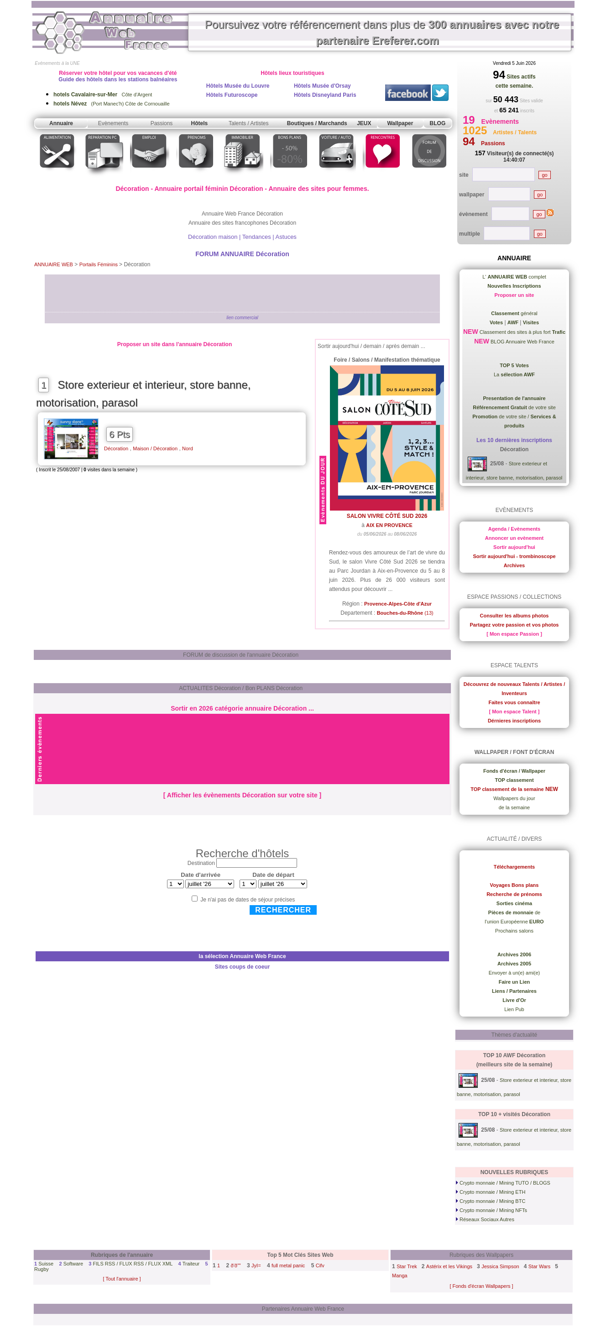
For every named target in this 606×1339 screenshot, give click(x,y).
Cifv (320, 1265)
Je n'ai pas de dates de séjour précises (247, 899)
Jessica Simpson (500, 1266)
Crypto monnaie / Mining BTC (490, 1201)
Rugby (41, 1269)
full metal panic (288, 1265)
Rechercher (283, 910)
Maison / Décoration (155, 448)
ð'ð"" (236, 1265)
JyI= (256, 1265)
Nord (187, 448)
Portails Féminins (99, 264)
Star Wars (539, 1266)
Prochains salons (514, 930)
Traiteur (191, 1263)
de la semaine (514, 807)
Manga (399, 1275)
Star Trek (407, 1266)
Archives (514, 565)
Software (73, 1263)
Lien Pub (514, 1009)
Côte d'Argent (102, 94)
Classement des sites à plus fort (521, 332)
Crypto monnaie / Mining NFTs (491, 1210)
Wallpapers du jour (514, 798)
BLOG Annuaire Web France (521, 341)
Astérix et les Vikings (449, 1266)
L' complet (514, 276)
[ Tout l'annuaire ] (122, 1278)
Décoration (116, 448)
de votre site (514, 407)
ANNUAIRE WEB (53, 264)
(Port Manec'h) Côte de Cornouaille (111, 103)
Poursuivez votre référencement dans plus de (382, 32)
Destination (201, 863)
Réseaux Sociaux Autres (485, 1219)
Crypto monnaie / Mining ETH (490, 1192)
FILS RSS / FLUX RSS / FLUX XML (132, 1263)
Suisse (45, 1263)
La (514, 374)
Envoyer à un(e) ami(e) (514, 972)
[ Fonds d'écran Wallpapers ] (481, 1286)
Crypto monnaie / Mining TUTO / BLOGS (503, 1183)
